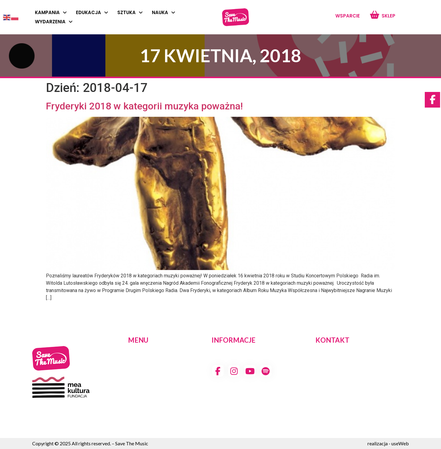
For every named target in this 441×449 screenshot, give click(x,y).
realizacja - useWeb (388, 443)
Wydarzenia (54, 21)
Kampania (51, 12)
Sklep (388, 16)
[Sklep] (374, 15)
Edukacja (92, 12)
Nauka (163, 12)
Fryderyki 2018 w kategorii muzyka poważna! (144, 106)
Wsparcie (347, 16)
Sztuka (130, 12)
